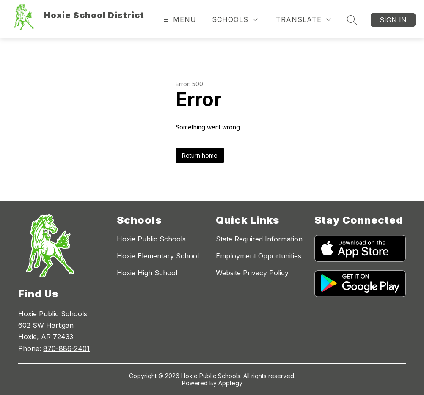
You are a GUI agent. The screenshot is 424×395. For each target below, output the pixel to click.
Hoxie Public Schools (151, 239)
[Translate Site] (303, 19)
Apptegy (230, 383)
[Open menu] (178, 19)
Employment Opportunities (258, 256)
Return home (200, 155)
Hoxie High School (147, 273)
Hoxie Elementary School (158, 256)
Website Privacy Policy (252, 273)
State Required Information (259, 239)
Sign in (393, 20)
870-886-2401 (66, 348)
